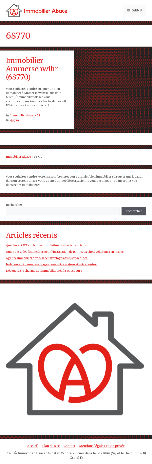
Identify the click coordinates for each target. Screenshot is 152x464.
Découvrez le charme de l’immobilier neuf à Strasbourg (44, 270)
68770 (14, 120)
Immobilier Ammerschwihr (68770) (32, 68)
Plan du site (51, 446)
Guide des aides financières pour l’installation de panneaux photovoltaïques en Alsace (65, 252)
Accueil (32, 446)
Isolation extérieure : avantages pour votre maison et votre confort (51, 264)
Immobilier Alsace (18, 156)
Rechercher (14, 205)
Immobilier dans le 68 (25, 115)
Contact (69, 446)
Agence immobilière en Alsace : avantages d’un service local (47, 258)
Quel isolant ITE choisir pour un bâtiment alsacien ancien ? (46, 245)
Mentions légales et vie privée (102, 446)
